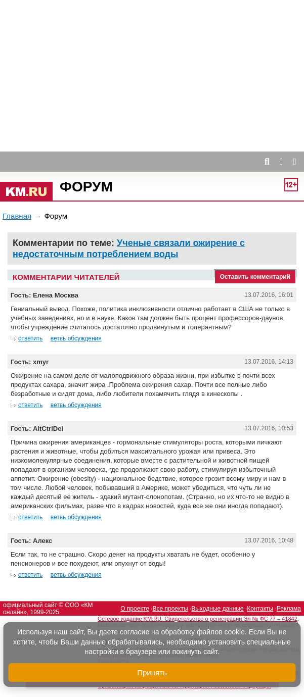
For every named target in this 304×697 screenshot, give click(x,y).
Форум (86, 186)
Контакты (260, 608)
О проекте (134, 608)
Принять (152, 672)
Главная (17, 216)
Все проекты (170, 608)
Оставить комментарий (255, 276)
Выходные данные (217, 608)
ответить (30, 338)
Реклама (289, 608)
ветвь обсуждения (76, 338)
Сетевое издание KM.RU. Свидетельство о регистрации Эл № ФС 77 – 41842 (197, 619)
